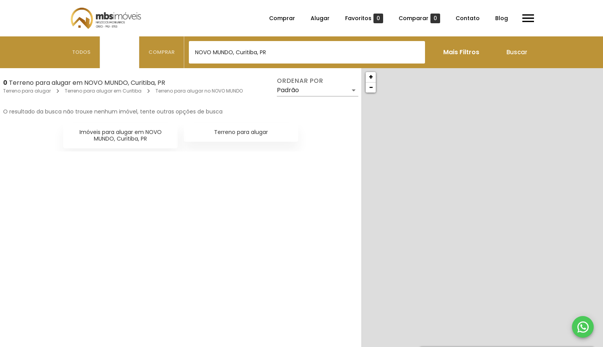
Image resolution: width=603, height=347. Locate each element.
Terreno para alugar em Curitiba (103, 91)
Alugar (320, 18)
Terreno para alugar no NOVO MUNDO (199, 91)
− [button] (371, 87)
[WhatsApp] (583, 327)
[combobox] (307, 52)
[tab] (81, 52)
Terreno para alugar (27, 91)
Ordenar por (300, 81)
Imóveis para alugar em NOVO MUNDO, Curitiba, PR (120, 135)
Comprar (282, 18)
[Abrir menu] (528, 18)
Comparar (419, 18)
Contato (468, 18)
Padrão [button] (288, 90)
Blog (501, 18)
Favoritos (364, 18)
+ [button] (371, 77)
